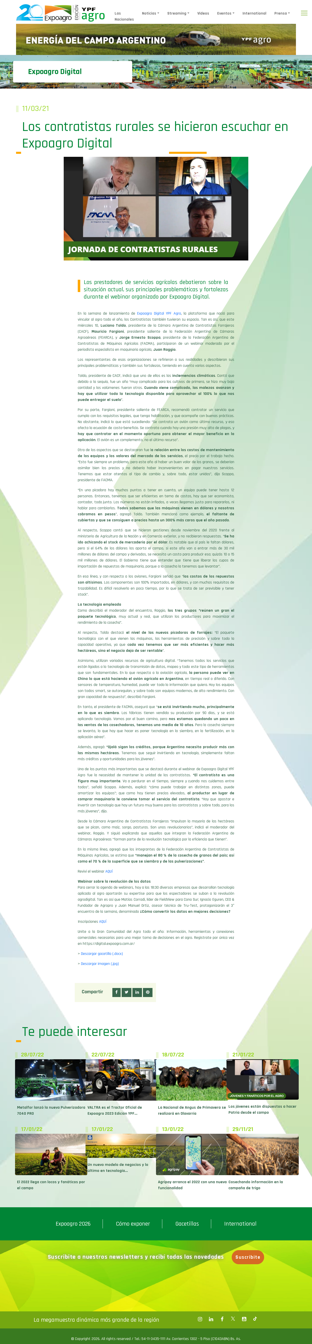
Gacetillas (187, 1224)
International (254, 13)
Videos (203, 13)
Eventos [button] (224, 13)
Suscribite (249, 1257)
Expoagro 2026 (73, 1224)
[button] (116, 992)
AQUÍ (109, 871)
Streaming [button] (176, 13)
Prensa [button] (280, 13)
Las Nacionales (124, 16)
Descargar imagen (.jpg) (100, 963)
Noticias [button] (149, 13)
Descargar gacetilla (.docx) (102, 953)
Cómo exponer (133, 1224)
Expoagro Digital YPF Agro (159, 313)
